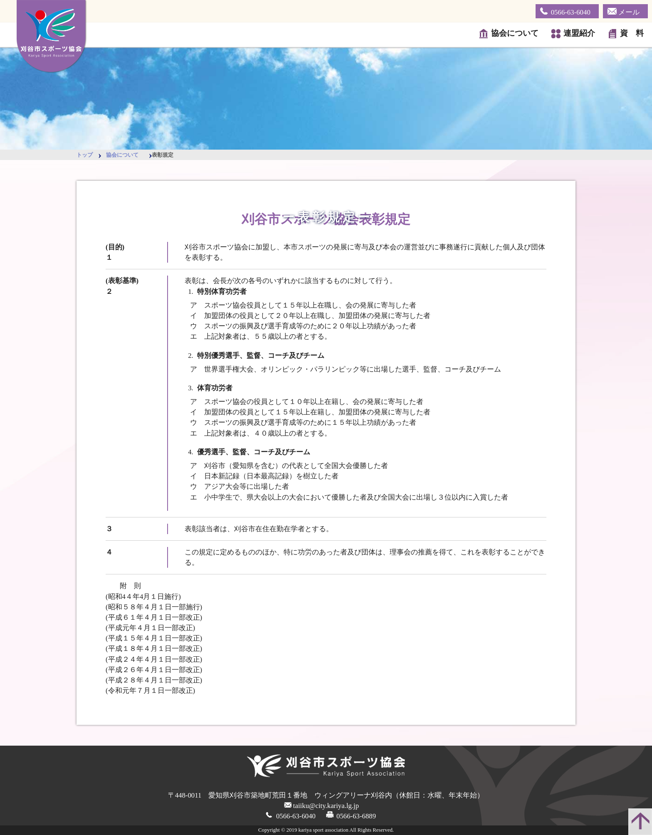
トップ (85, 155)
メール (623, 10)
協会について (512, 33)
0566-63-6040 (565, 10)
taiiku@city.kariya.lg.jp (326, 806)
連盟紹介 (577, 33)
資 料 (630, 33)
